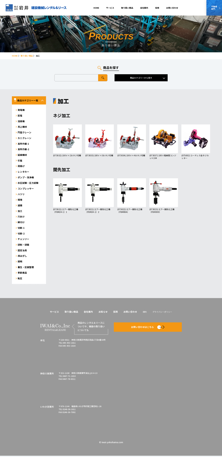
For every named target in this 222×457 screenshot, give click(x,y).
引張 (20, 161)
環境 (20, 200)
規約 (145, 313)
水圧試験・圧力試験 (28, 183)
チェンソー (23, 240)
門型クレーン (24, 132)
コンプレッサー (26, 189)
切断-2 (21, 234)
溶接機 (21, 121)
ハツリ (21, 195)
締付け (21, 223)
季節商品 (22, 274)
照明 (20, 262)
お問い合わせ (172, 7)
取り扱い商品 (127, 7)
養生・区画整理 (26, 268)
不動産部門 (214, 7)
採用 (157, 7)
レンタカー (23, 172)
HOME (96, 7)
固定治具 (22, 251)
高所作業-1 (23, 144)
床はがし (22, 257)
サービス (110, 7)
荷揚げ (21, 166)
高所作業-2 (23, 149)
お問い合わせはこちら (148, 328)
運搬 (20, 206)
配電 (20, 115)
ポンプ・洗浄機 (26, 178)
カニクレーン (24, 138)
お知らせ (103, 313)
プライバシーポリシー (162, 313)
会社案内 (144, 7)
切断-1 (21, 228)
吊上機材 (22, 127)
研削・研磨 (23, 245)
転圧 (20, 279)
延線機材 (22, 155)
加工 (20, 212)
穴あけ (21, 217)
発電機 (21, 110)
